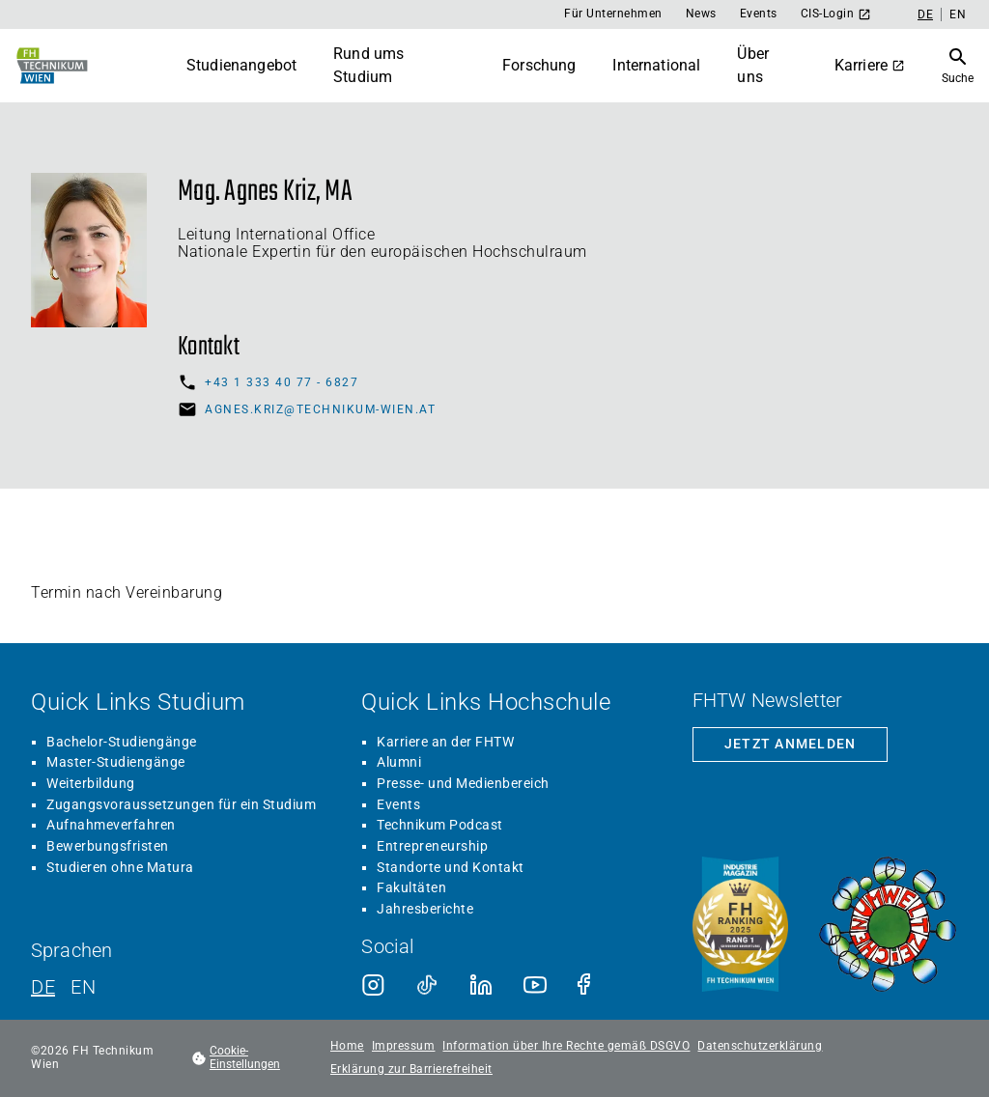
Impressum (404, 1046)
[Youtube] (535, 985)
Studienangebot (241, 65)
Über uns (753, 65)
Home (347, 1046)
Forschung (539, 65)
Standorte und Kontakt (450, 867)
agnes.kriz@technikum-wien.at (320, 409)
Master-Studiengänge (115, 762)
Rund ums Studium (368, 65)
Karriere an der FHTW (445, 741)
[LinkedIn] (481, 985)
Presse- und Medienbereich (463, 783)
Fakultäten (411, 887)
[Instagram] (372, 985)
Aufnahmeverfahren (111, 824)
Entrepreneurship (432, 846)
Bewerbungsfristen (107, 846)
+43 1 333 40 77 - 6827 (281, 382)
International (656, 65)
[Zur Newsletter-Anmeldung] (790, 744)
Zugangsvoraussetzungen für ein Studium (181, 804)
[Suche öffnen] (958, 65)
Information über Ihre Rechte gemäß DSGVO (566, 1046)
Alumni (399, 762)
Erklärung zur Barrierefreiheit (411, 1069)
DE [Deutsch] (925, 14)
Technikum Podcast (440, 824)
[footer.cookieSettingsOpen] (251, 1058)
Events (758, 13)
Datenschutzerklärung (759, 1046)
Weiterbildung (90, 783)
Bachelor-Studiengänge (121, 741)
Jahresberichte (425, 908)
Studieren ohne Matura (120, 867)
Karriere (869, 65)
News (701, 13)
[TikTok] (426, 985)
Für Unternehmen (613, 13)
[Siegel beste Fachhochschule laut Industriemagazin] (740, 926)
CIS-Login (836, 14)
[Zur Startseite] (50, 65)
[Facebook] (589, 985)
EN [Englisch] (957, 14)
